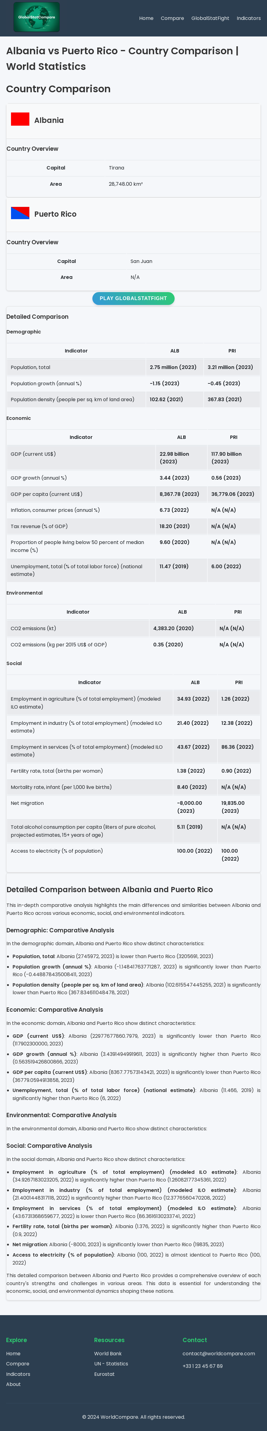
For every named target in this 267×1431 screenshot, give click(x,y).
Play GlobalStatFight (133, 298)
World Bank (108, 1353)
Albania (49, 120)
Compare (172, 18)
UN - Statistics (111, 1363)
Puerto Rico (55, 214)
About (13, 1384)
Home (146, 18)
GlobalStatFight (210, 18)
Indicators (249, 18)
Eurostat (104, 1374)
